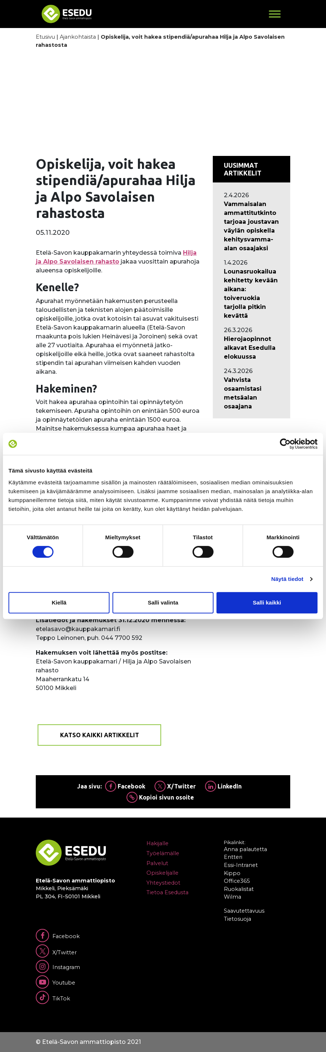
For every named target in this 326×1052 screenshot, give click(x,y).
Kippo (232, 873)
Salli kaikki (267, 602)
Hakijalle (157, 843)
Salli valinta (163, 602)
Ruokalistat (239, 889)
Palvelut (157, 863)
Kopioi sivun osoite (160, 797)
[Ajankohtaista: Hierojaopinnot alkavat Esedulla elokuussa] (251, 348)
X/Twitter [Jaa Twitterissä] (175, 786)
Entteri (233, 857)
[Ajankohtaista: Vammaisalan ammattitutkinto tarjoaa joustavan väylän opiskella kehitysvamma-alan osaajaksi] (251, 226)
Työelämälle (162, 853)
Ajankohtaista (78, 37)
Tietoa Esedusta (167, 892)
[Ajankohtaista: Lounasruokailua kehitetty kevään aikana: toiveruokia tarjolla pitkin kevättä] (251, 293)
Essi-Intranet (241, 865)
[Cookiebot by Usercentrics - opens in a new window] (285, 443)
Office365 (237, 881)
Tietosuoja (237, 919)
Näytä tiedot (287, 579)
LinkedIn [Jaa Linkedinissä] (223, 786)
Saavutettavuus (244, 911)
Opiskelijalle (162, 873)
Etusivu (45, 37)
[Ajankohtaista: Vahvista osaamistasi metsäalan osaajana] (251, 393)
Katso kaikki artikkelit (99, 735)
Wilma (232, 896)
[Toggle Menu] (275, 13)
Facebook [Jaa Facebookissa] (125, 786)
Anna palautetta (245, 849)
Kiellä (59, 602)
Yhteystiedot (163, 882)
